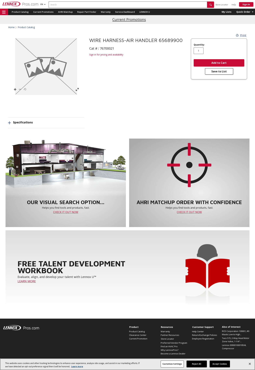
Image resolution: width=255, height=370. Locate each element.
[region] (127, 364)
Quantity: (199, 44)
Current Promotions (43, 11)
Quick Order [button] (243, 11)
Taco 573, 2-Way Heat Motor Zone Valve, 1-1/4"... (235, 340)
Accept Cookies (220, 363)
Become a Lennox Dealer (173, 353)
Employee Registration (203, 338)
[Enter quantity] (198, 50)
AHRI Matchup (65, 11)
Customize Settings (172, 363)
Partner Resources (170, 335)
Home (11, 27)
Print (241, 35)
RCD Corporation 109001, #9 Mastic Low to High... (235, 333)
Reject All (196, 363)
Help (234, 4)
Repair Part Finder (86, 11)
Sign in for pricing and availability (106, 54)
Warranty (106, 11)
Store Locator (221, 4)
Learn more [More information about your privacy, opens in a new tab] (77, 366)
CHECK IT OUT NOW (65, 212)
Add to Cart (219, 63)
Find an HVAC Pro (169, 346)
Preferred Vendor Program (174, 342)
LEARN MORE (27, 281)
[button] (210, 4)
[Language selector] (41, 4)
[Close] (249, 363)
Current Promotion (138, 338)
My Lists (226, 11)
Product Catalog (20, 11)
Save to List (219, 71)
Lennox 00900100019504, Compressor (234, 347)
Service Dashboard (125, 11)
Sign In (246, 4)
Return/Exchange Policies (204, 335)
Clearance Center (137, 335)
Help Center (198, 331)
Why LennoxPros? (169, 350)
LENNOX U (144, 11)
